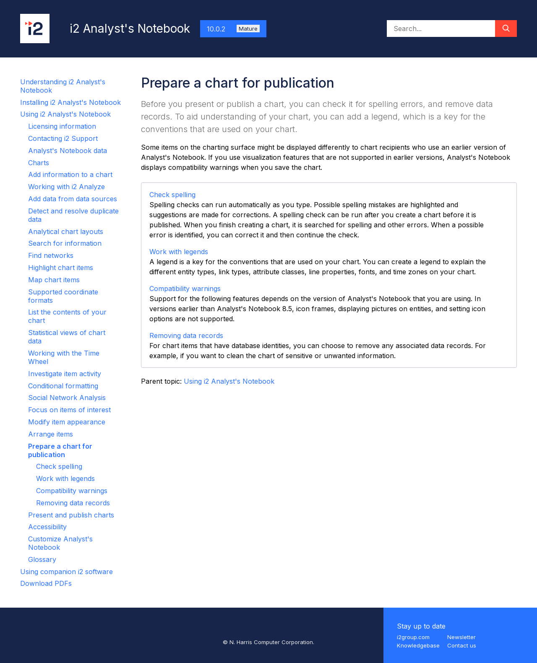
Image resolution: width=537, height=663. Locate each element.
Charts (38, 163)
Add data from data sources (72, 199)
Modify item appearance (66, 422)
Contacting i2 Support (63, 138)
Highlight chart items (60, 267)
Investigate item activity (64, 373)
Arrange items (50, 434)
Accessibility (47, 527)
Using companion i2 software (66, 571)
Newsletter (461, 637)
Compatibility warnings (71, 490)
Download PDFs (46, 583)
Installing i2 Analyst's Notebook (70, 102)
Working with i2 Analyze (66, 186)
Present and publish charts (71, 515)
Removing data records (73, 503)
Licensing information (62, 126)
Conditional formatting (63, 386)
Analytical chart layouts (65, 231)
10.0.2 (233, 29)
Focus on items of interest (69, 410)
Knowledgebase (418, 645)
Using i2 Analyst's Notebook (65, 114)
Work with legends (65, 478)
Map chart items (54, 280)
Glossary (42, 559)
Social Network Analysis (67, 397)
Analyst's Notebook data (67, 150)
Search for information (65, 243)
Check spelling (59, 466)
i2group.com (413, 637)
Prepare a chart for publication (60, 450)
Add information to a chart (70, 174)
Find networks (50, 255)
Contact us (461, 645)
